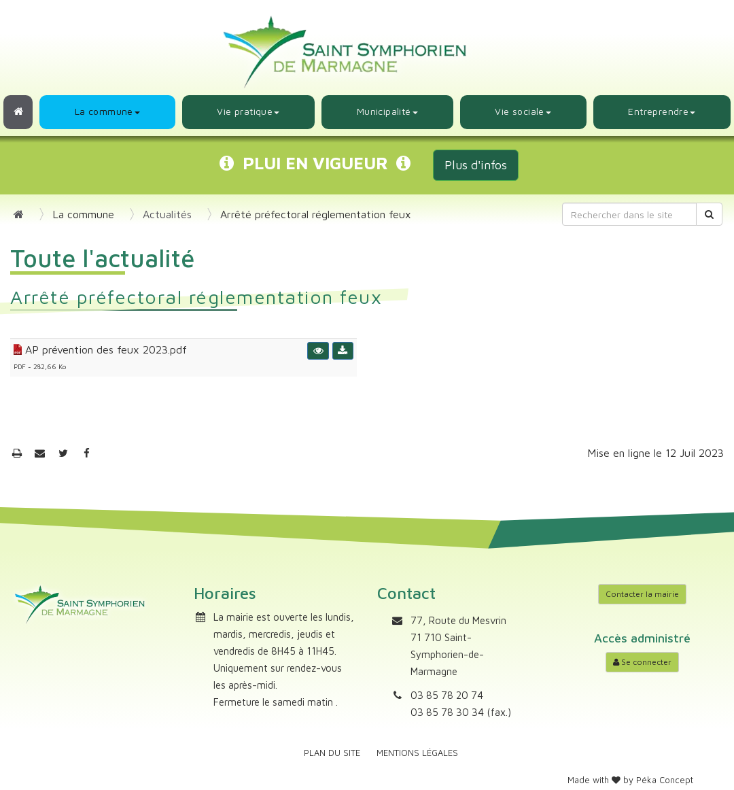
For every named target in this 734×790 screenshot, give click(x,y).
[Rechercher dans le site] (629, 214)
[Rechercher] (709, 214)
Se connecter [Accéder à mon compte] (642, 662)
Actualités (167, 214)
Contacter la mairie (642, 594)
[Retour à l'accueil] (18, 112)
